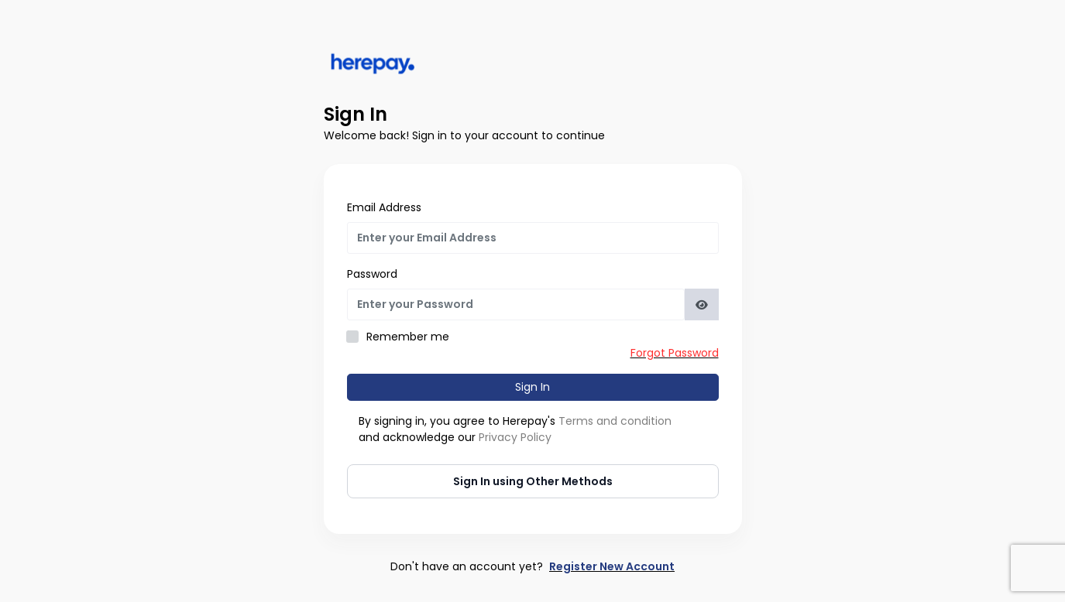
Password (372, 274)
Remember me (407, 336)
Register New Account (612, 566)
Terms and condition (615, 421)
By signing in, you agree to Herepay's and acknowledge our (515, 429)
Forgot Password (674, 353)
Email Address (384, 207)
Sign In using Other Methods (533, 481)
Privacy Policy (515, 437)
